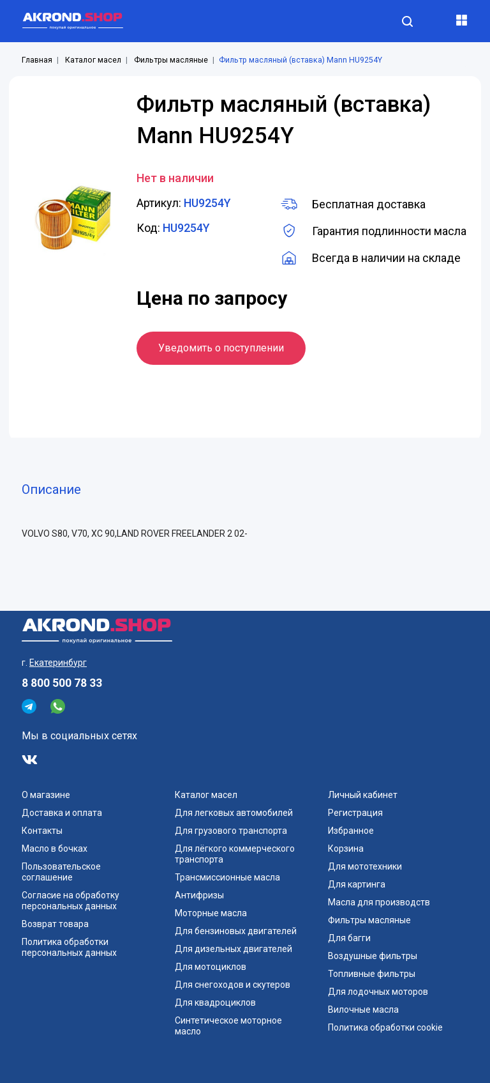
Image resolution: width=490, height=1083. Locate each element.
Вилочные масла (363, 1009)
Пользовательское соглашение (61, 871)
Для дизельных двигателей (233, 949)
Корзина (346, 848)
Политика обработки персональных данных (69, 947)
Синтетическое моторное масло (228, 1025)
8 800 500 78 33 (62, 683)
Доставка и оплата (62, 813)
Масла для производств (379, 902)
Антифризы (199, 895)
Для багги (349, 938)
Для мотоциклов (210, 967)
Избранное (351, 831)
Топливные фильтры (371, 974)
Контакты (42, 831)
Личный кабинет (362, 795)
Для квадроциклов (215, 1002)
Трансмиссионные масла (227, 877)
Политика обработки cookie (385, 1027)
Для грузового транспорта (231, 831)
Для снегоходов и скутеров (232, 984)
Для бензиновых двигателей (236, 931)
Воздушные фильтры (372, 956)
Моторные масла (211, 913)
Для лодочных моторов (378, 992)
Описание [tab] (51, 489)
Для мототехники (365, 866)
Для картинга (356, 884)
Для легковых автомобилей (234, 813)
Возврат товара (55, 924)
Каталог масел (93, 60)
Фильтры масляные (171, 60)
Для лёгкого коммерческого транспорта (235, 853)
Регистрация (355, 813)
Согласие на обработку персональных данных (70, 900)
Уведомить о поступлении (221, 348)
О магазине (46, 795)
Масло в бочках (54, 848)
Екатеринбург (58, 662)
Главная (37, 60)
